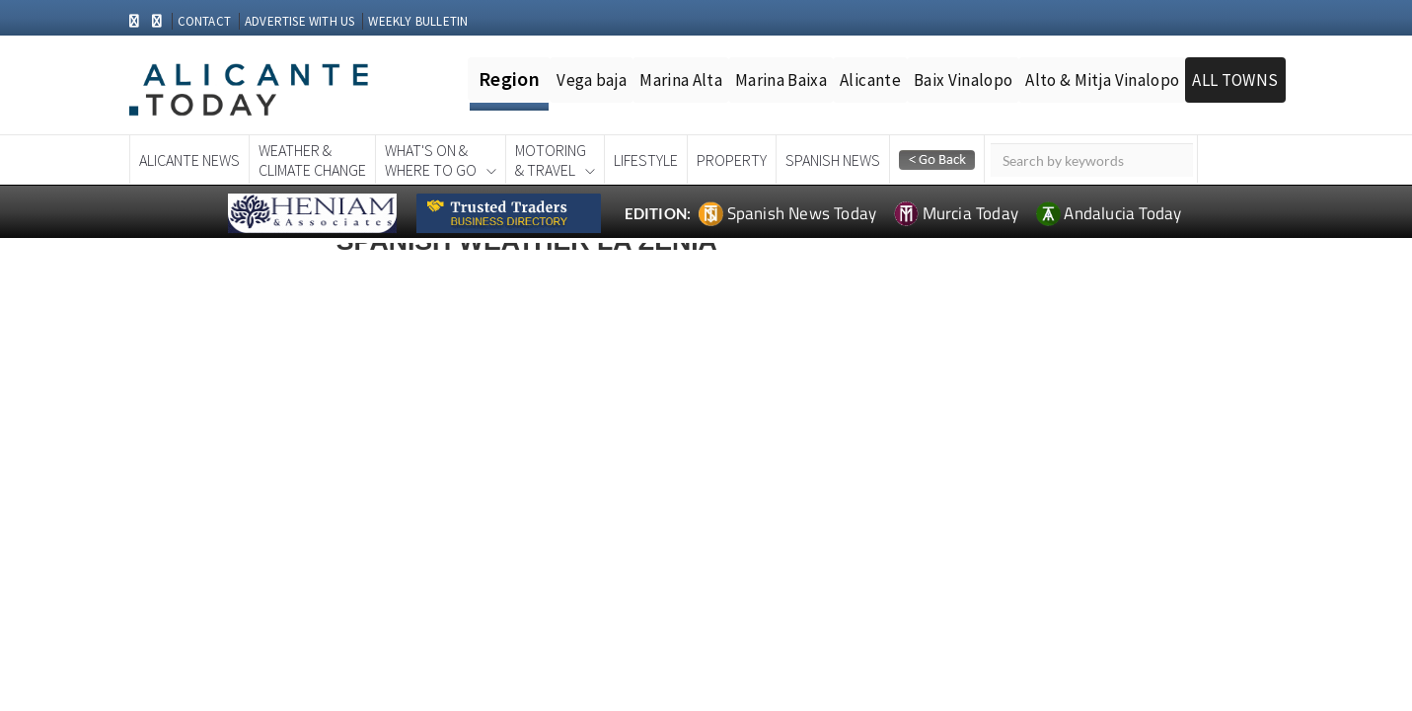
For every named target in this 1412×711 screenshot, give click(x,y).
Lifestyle (646, 160)
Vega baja (592, 80)
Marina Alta (680, 80)
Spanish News (832, 160)
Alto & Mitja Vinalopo (1102, 80)
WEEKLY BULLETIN (418, 21)
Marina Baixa (781, 80)
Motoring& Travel (550, 160)
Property (732, 160)
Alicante (870, 80)
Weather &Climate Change (312, 160)
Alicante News (189, 160)
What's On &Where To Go (431, 160)
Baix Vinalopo (963, 80)
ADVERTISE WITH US (299, 21)
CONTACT (204, 21)
